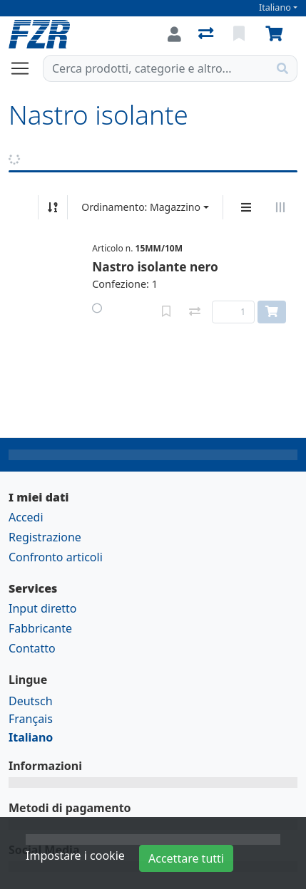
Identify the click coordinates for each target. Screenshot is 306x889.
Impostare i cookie (75, 855)
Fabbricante (40, 628)
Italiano (275, 7)
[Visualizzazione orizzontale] (280, 207)
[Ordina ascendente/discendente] (52, 207)
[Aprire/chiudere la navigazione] (26, 68)
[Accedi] (174, 34)
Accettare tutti (186, 858)
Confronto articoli (56, 557)
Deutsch (31, 701)
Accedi (26, 517)
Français (31, 719)
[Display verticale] (246, 207)
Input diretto (43, 608)
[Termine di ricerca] (156, 68)
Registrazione (45, 537)
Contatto (32, 648)
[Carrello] (276, 34)
